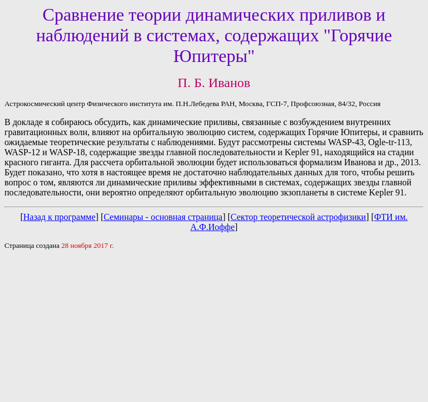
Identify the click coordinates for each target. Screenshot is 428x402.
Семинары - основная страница (163, 217)
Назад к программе (59, 217)
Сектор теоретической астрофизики (298, 217)
